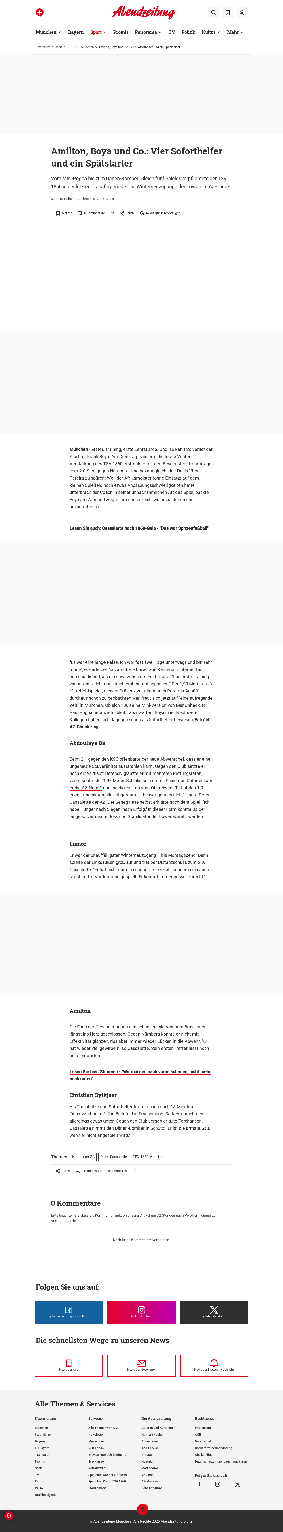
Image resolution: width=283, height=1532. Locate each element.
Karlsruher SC (83, 1157)
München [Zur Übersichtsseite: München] (46, 32)
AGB (198, 1434)
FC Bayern (42, 1448)
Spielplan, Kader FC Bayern (107, 1475)
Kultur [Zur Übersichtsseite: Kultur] (208, 32)
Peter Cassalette (113, 1157)
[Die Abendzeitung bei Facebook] (69, 1312)
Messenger (96, 1441)
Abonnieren (150, 1441)
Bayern (40, 1441)
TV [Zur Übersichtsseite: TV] (172, 32)
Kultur (39, 1481)
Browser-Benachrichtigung (107, 1454)
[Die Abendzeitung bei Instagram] (141, 1312)
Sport (58, 47)
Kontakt (147, 1461)
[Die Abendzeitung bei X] (214, 1312)
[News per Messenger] (69, 1366)
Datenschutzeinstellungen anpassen (221, 1461)
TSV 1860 (42, 1454)
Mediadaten (150, 1468)
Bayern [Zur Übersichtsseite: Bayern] (76, 32)
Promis (40, 1461)
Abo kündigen (204, 1454)
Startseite (43, 47)
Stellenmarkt (97, 1488)
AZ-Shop (148, 1475)
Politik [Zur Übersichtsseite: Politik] (188, 32)
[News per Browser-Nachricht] (214, 1366)
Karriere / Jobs (152, 1434)
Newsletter (96, 1434)
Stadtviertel (43, 1434)
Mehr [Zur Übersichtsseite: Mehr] (233, 32)
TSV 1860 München (80, 47)
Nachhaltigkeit (45, 1495)
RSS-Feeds (96, 1448)
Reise (39, 1488)
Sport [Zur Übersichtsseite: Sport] (96, 32)
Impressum (203, 1428)
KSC (114, 759)
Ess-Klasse (96, 1461)
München (41, 1428)
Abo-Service (150, 1448)
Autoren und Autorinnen (158, 1428)
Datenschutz (204, 1441)
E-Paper (147, 1454)
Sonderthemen (152, 1488)
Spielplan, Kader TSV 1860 (107, 1481)
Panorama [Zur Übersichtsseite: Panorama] (146, 32)
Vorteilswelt (97, 1468)
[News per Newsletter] (141, 1366)
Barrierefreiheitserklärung (213, 1448)
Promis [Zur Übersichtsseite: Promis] (121, 32)
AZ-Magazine (151, 1481)
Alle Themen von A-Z (103, 1428)
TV (37, 1475)
